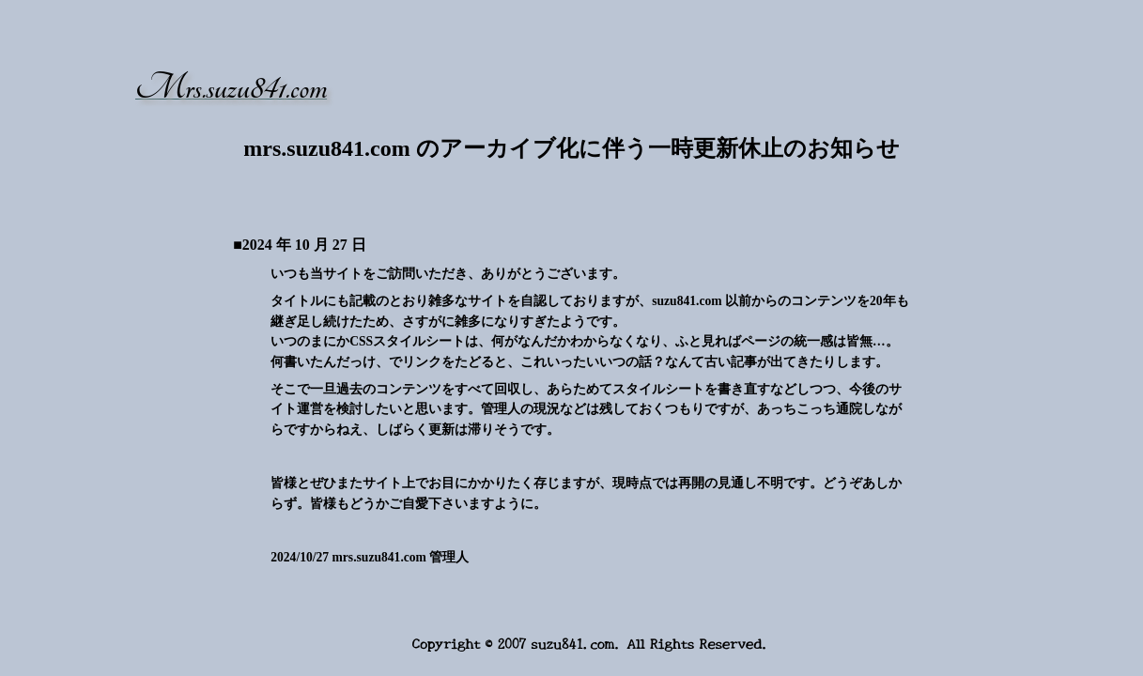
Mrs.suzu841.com (231, 88)
